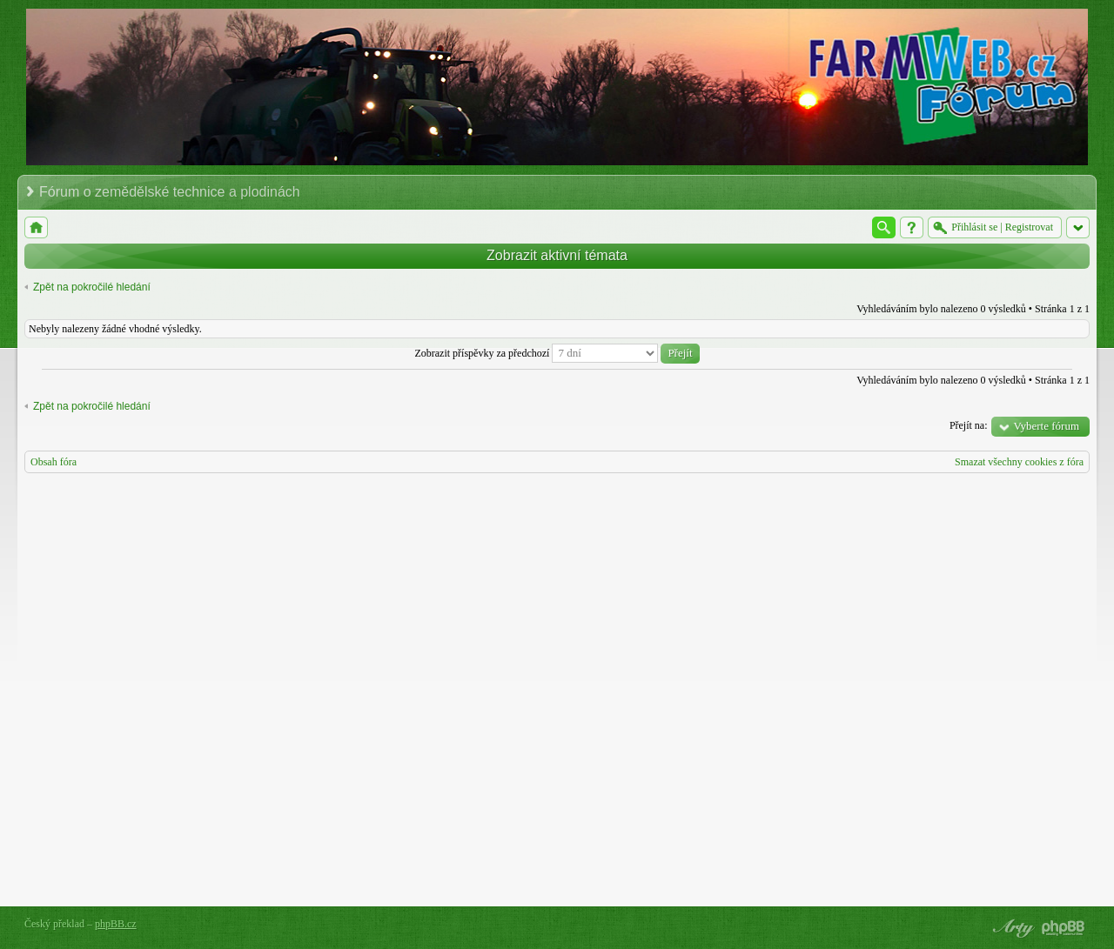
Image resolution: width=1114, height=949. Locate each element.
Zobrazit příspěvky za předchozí (556, 353)
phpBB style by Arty (1011, 928)
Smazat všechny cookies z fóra (1019, 462)
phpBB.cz (116, 924)
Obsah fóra (53, 462)
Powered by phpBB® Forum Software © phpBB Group (1063, 928)
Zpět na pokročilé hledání (92, 287)
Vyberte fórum (1046, 425)
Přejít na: (969, 425)
